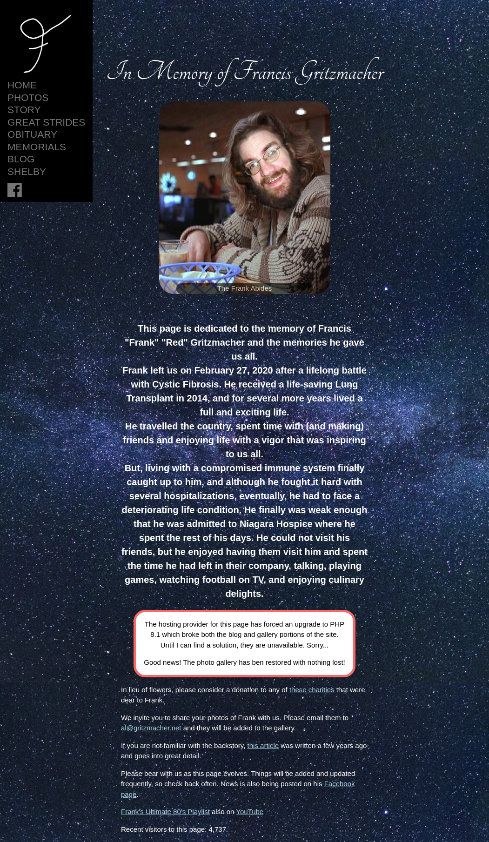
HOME (22, 85)
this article (263, 745)
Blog (20, 159)
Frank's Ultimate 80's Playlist (165, 811)
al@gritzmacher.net (151, 728)
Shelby (26, 171)
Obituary (32, 134)
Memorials (36, 146)
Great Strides (46, 122)
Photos (27, 97)
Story (24, 109)
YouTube (249, 811)
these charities (312, 690)
